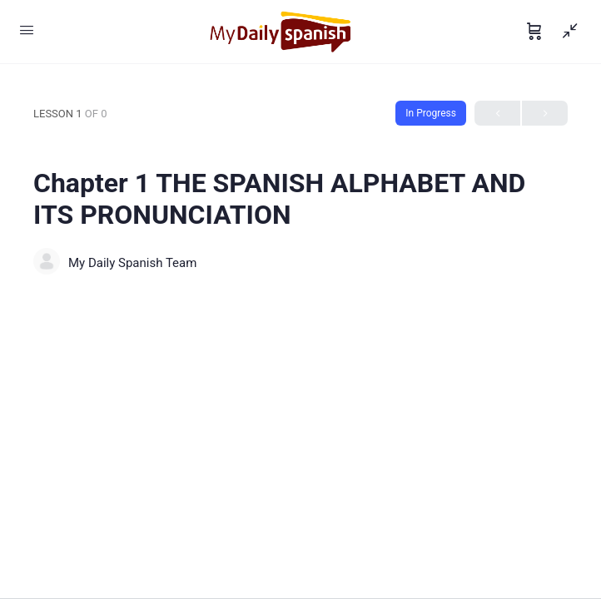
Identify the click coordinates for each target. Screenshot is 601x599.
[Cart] (534, 31)
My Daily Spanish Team (132, 262)
